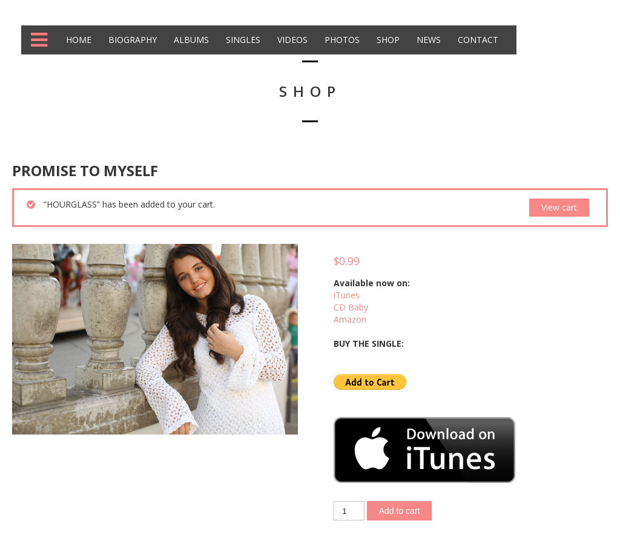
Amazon (350, 319)
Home (77, 39)
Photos (341, 39)
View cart (559, 207)
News (427, 39)
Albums (190, 39)
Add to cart (399, 511)
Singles (241, 39)
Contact (476, 39)
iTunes (347, 295)
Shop (387, 39)
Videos (291, 39)
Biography (131, 39)
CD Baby (351, 307)
